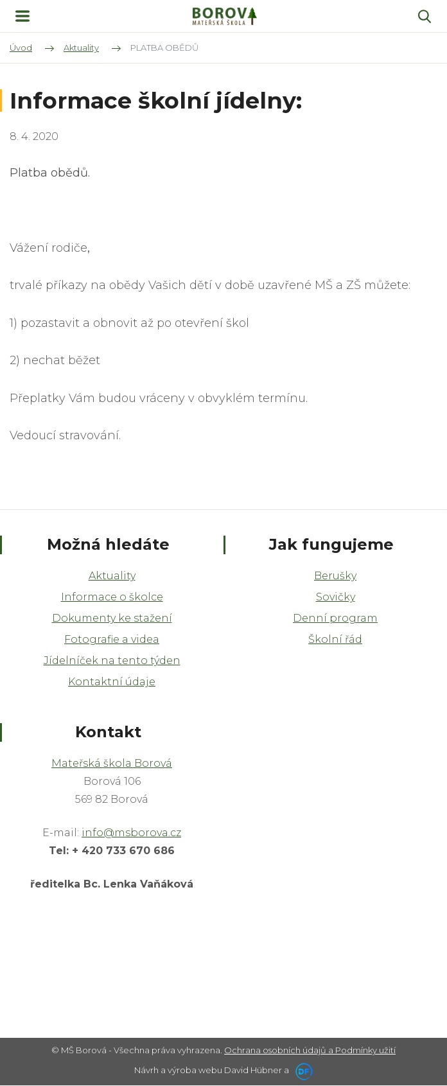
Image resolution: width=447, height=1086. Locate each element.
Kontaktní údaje (111, 682)
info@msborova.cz (131, 833)
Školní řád (335, 639)
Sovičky (335, 597)
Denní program (335, 618)
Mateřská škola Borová (111, 763)
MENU (22, 16)
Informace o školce (112, 597)
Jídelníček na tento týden (112, 660)
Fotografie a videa (111, 639)
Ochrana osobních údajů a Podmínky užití (310, 1050)
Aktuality (112, 576)
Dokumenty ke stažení (112, 618)
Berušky (335, 576)
